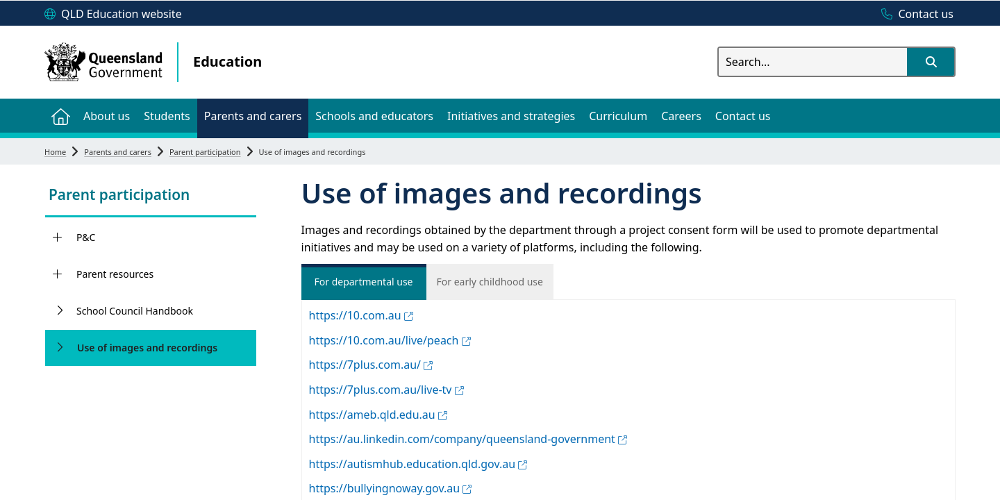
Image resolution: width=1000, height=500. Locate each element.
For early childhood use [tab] (491, 281)
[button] (930, 62)
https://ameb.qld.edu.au (378, 414)
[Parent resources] (57, 274)
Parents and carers (117, 152)
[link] (150, 196)
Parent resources (114, 274)
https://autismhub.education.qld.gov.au (418, 464)
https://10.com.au (361, 315)
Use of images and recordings (147, 347)
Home (55, 152)
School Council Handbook (134, 310)
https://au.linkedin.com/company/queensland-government (468, 439)
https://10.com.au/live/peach (390, 340)
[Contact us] (913, 14)
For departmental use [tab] (363, 281)
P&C (85, 237)
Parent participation (205, 152)
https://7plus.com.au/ (371, 364)
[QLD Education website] (113, 14)
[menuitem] (60, 116)
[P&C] (57, 237)
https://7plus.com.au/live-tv (386, 389)
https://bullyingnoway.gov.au (390, 488)
